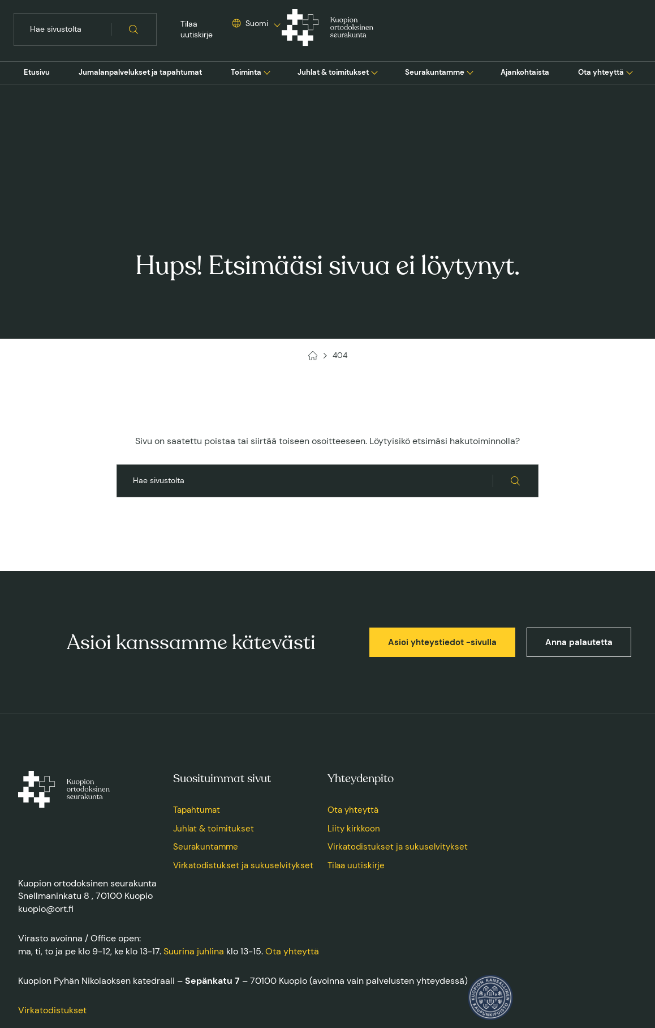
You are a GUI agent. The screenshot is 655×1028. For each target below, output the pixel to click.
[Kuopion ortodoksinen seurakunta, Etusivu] (327, 29)
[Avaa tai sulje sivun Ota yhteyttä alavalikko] (629, 71)
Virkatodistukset (52, 901)
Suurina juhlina (193, 842)
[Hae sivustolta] (134, 29)
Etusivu (37, 72)
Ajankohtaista (525, 72)
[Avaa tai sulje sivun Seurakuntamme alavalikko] (470, 71)
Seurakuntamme (434, 72)
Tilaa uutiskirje (196, 29)
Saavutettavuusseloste (248, 965)
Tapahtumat (196, 701)
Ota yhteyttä (601, 72)
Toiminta (246, 72)
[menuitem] (36, 72)
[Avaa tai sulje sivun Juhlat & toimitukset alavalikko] (374, 71)
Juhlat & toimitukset (333, 72)
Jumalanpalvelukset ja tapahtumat (140, 72)
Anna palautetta (579, 533)
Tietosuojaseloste (176, 965)
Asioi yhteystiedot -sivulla (442, 533)
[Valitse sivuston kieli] (250, 24)
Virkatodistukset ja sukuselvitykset (243, 756)
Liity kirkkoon (354, 720)
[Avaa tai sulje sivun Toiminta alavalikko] (267, 71)
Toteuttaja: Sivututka (604, 965)
